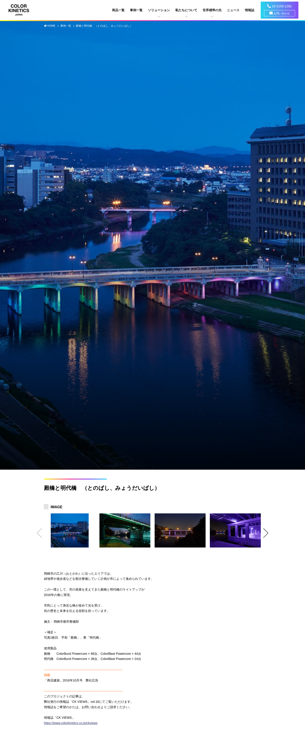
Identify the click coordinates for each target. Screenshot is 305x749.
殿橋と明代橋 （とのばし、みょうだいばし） (104, 25)
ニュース (233, 10)
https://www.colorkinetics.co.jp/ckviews (71, 723)
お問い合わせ (282, 13)
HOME (51, 25)
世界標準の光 (212, 10)
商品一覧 (118, 10)
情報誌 (249, 10)
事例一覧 (136, 10)
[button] (266, 533)
